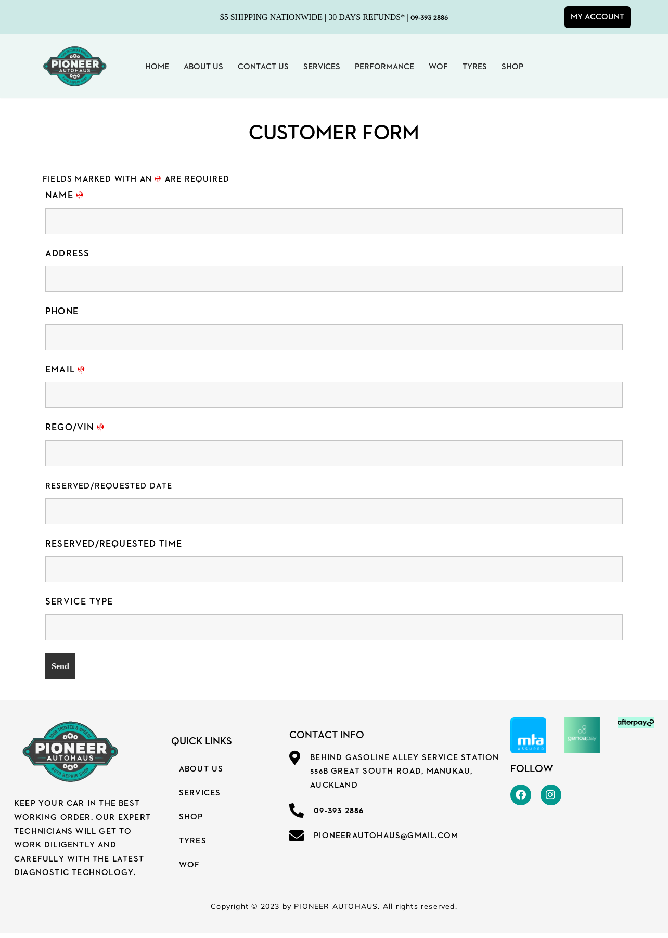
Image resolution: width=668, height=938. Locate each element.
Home (157, 66)
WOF (438, 66)
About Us (203, 66)
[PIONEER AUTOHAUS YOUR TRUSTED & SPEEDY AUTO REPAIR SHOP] (73, 66)
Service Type (79, 604)
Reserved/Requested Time (114, 546)
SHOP (191, 820)
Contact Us (263, 66)
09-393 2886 (429, 17)
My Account (597, 16)
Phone (62, 312)
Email (65, 371)
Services (321, 66)
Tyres (475, 66)
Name (64, 196)
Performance (384, 66)
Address (67, 254)
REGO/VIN (75, 429)
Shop (512, 66)
